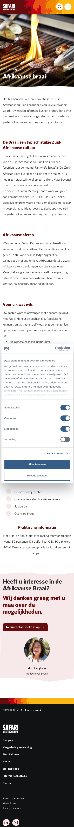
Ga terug (10, 69)
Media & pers (9, 803)
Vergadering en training (17, 747)
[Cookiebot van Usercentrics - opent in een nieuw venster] (55, 348)
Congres (8, 740)
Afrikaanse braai (28, 710)
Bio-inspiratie (11, 768)
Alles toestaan (37, 464)
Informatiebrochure (15, 776)
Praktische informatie (13, 798)
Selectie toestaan (37, 475)
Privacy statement (12, 808)
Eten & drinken (11, 754)
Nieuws (7, 761)
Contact (7, 783)
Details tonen (55, 453)
